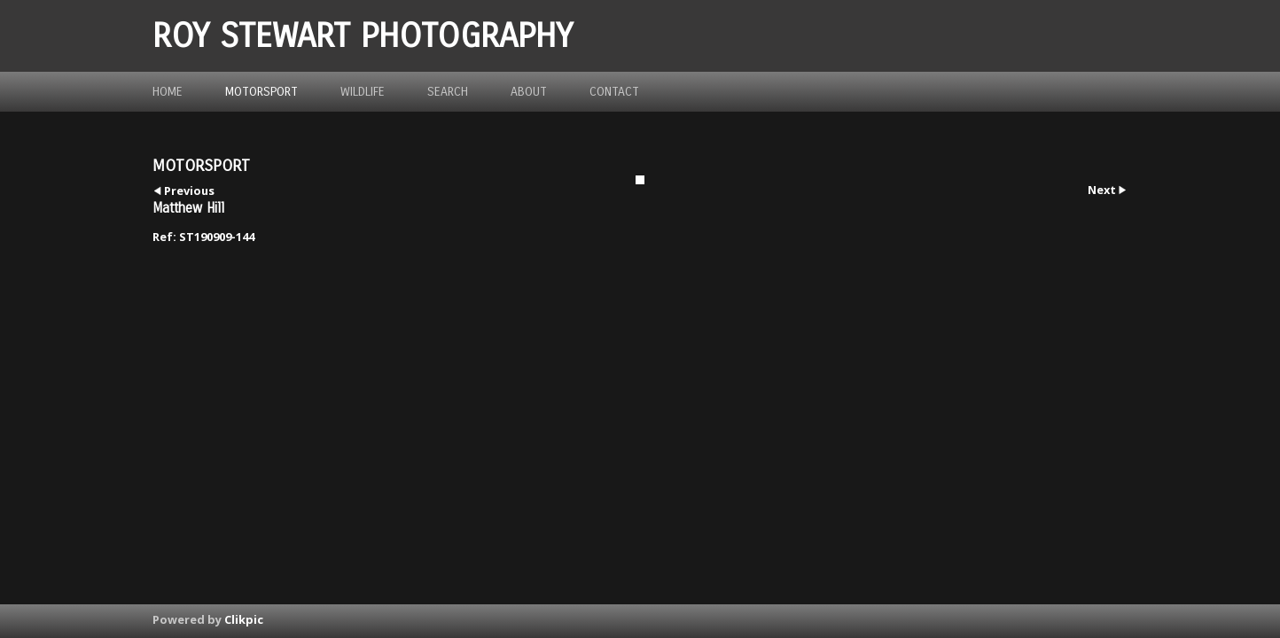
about (529, 91)
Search (447, 91)
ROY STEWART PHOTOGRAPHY (362, 36)
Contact (614, 91)
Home (167, 91)
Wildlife (362, 91)
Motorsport (261, 91)
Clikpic (243, 619)
